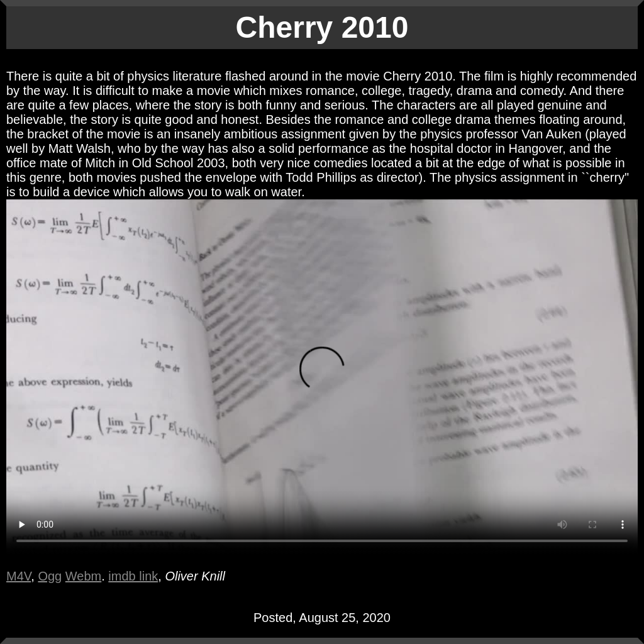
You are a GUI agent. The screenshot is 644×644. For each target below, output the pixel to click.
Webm (83, 576)
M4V (18, 576)
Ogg (50, 576)
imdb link (133, 576)
